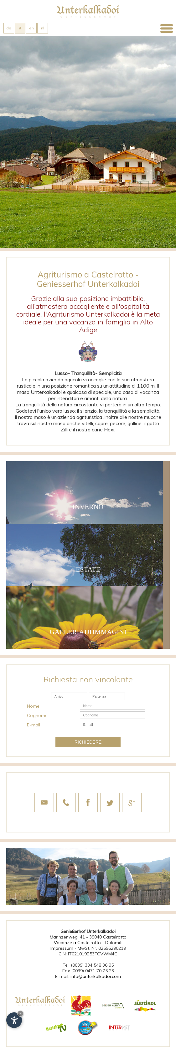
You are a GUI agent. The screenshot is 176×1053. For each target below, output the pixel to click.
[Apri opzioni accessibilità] (14, 1020)
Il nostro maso (30, 417)
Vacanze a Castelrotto (77, 942)
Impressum (61, 948)
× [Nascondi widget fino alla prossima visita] (20, 1013)
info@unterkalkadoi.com (95, 976)
